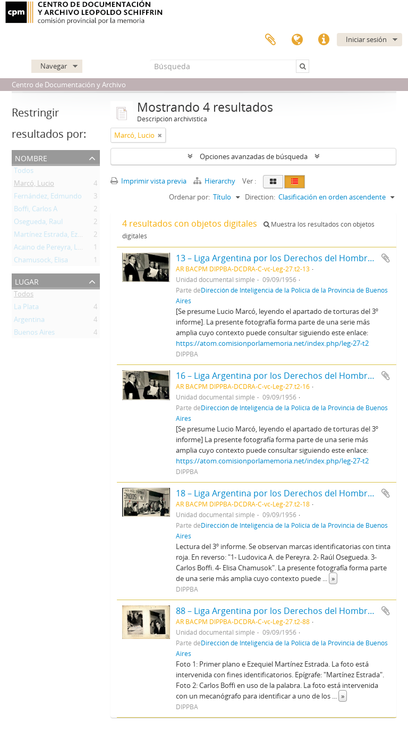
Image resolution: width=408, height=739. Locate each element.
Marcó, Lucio (34, 185)
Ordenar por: (189, 197)
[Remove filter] (160, 135)
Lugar (27, 280)
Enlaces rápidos (323, 40)
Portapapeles (270, 40)
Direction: (260, 197)
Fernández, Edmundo (48, 198)
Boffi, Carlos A (35, 210)
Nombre (31, 157)
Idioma (297, 40)
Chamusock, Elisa (41, 262)
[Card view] (273, 181)
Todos (23, 172)
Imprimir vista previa (148, 181)
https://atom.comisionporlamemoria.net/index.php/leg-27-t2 (272, 343)
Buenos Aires (34, 334)
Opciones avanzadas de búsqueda (253, 156)
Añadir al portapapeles (385, 258)
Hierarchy (215, 181)
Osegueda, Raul (38, 223)
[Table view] (294, 181)
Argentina (29, 321)
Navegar (53, 66)
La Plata (26, 308)
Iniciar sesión (366, 39)
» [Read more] (333, 578)
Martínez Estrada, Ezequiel (55, 236)
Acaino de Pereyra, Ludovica (58, 249)
